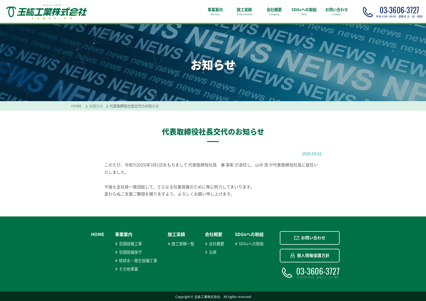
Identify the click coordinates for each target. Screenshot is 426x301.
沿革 (211, 252)
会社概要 (214, 244)
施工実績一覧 (181, 244)
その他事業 (126, 269)
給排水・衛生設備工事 (136, 260)
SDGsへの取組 (249, 244)
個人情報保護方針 (310, 255)
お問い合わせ (309, 238)
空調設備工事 (128, 244)
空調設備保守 (128, 252)
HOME (97, 234)
